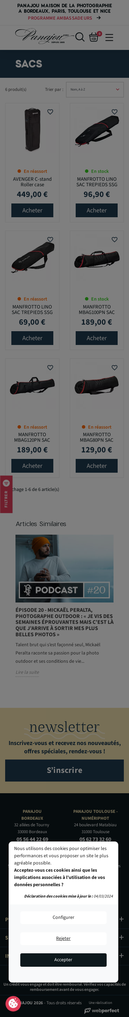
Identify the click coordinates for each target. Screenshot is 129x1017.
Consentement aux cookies (13, 1004)
